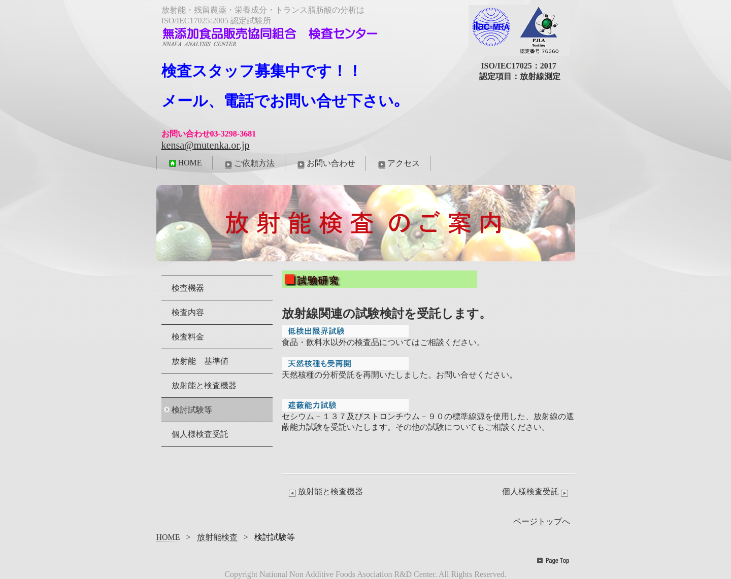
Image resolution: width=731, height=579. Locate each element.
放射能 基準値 (200, 361)
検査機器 (188, 288)
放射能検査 (217, 537)
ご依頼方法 (249, 164)
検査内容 (188, 312)
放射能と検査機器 (325, 491)
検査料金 (188, 336)
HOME (184, 162)
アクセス (398, 164)
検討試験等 (192, 409)
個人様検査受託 (536, 491)
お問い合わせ (325, 164)
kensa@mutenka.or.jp (205, 145)
